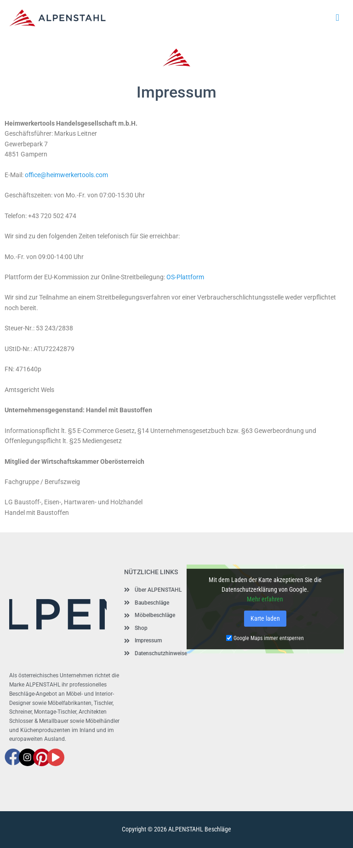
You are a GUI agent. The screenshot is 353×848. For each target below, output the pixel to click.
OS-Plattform (185, 277)
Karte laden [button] (265, 618)
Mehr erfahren (265, 599)
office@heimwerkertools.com (66, 175)
